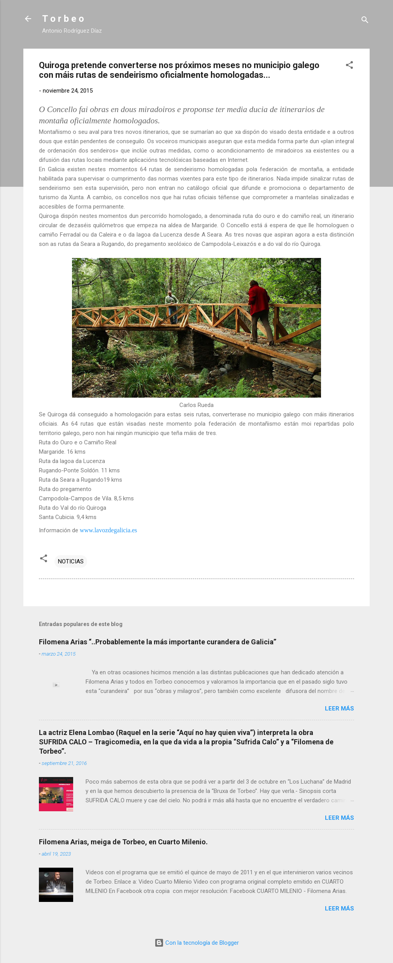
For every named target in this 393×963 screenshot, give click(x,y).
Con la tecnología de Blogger (196, 942)
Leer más (339, 708)
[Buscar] (365, 21)
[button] (349, 66)
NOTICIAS (71, 561)
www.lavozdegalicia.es (108, 530)
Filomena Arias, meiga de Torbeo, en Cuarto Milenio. (123, 842)
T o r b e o (63, 18)
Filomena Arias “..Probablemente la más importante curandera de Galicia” (157, 642)
